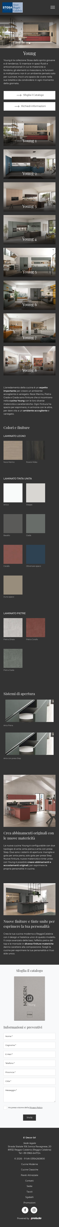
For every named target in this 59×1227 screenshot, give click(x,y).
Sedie (29, 1186)
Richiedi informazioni (29, 106)
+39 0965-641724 (31, 1153)
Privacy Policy (35, 1107)
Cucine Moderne (29, 1164)
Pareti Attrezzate (29, 1175)
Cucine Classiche (29, 1169)
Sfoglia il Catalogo (29, 95)
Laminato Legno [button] (15, 436)
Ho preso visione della (25, 1107)
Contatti (29, 1180)
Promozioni (29, 1202)
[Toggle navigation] (53, 7)
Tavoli (30, 1191)
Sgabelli (29, 1197)
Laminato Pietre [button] (15, 613)
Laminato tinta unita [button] (18, 478)
